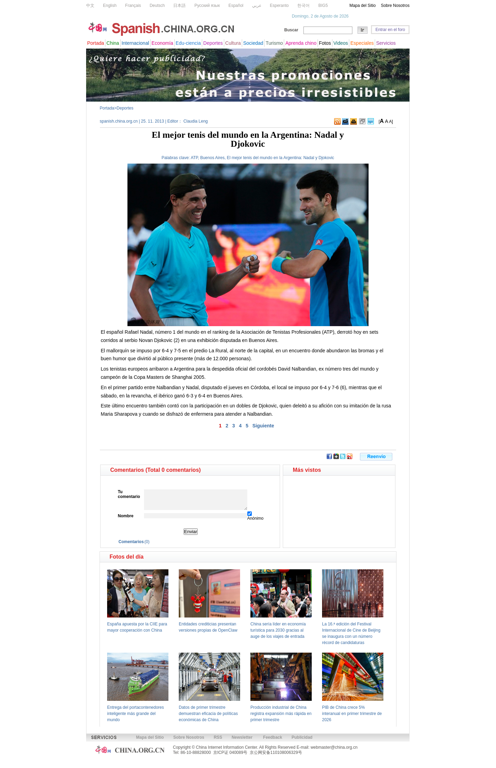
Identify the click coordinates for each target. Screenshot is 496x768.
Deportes (125, 108)
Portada (107, 108)
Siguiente (263, 425)
